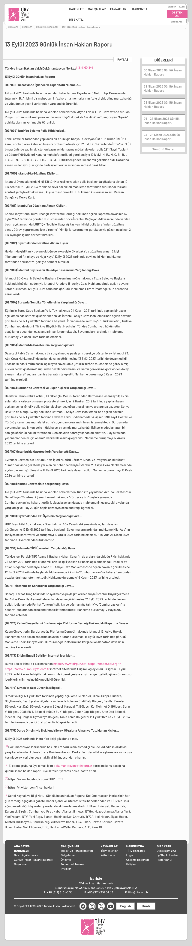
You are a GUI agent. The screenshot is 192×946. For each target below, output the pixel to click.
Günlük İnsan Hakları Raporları (33, 858)
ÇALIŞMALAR (82, 13)
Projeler (66, 867)
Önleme (66, 858)
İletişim (131, 862)
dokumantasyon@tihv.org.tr (73, 764)
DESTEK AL (176, 13)
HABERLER (61, 13)
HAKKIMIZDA (124, 13)
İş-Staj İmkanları (167, 853)
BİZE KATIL (144, 13)
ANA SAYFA (22, 844)
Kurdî (182, 7)
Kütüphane (108, 853)
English (171, 7)
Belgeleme (68, 853)
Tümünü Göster (163, 147)
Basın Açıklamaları (26, 853)
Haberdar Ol (164, 858)
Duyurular (20, 862)
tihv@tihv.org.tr (138, 891)
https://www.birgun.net (70, 662)
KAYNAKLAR (103, 13)
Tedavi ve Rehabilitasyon (77, 849)
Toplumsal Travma (72, 862)
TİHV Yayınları (109, 849)
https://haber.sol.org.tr (104, 662)
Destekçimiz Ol (166, 849)
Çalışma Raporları (137, 858)
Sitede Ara (176, 19)
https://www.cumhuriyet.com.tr (27, 667)
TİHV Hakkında (135, 849)
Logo (129, 853)
